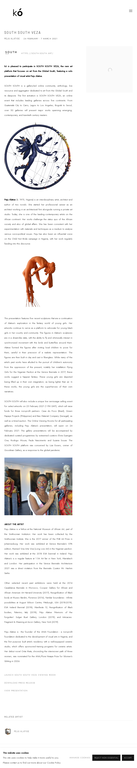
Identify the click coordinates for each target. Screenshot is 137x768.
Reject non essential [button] (106, 758)
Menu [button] (130, 11)
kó (19, 11)
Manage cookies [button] (80, 757)
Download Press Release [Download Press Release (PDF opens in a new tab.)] (19, 682)
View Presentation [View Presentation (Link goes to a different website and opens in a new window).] (16, 690)
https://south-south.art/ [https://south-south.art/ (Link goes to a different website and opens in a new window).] (37, 53)
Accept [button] (128, 758)
